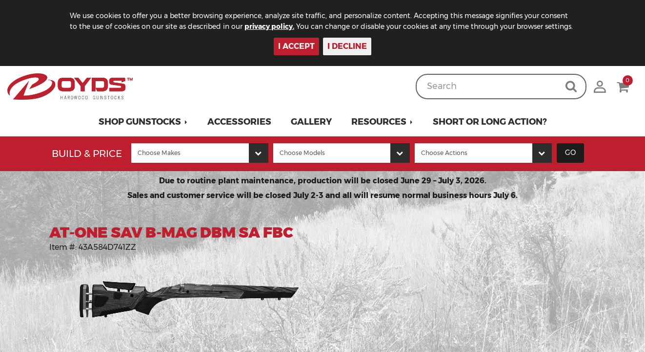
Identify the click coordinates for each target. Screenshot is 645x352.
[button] (143, 121)
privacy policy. (269, 26)
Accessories (239, 121)
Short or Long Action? (490, 121)
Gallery (311, 121)
